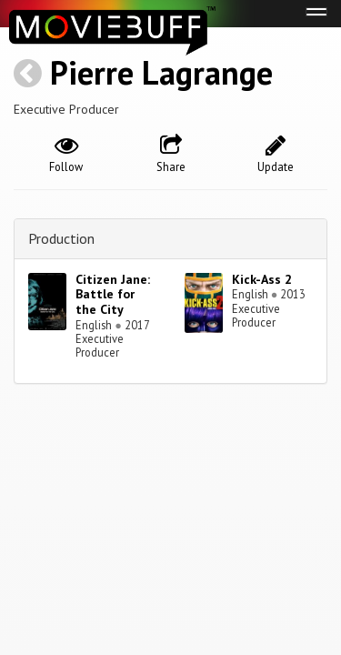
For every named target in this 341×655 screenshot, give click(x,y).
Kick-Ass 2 (262, 279)
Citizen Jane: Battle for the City (112, 294)
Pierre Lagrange (161, 72)
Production (61, 238)
